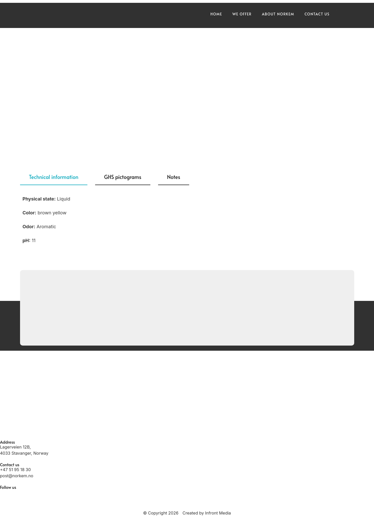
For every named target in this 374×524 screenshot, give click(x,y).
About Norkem (278, 14)
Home (216, 14)
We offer (242, 14)
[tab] (54, 177)
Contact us (317, 14)
